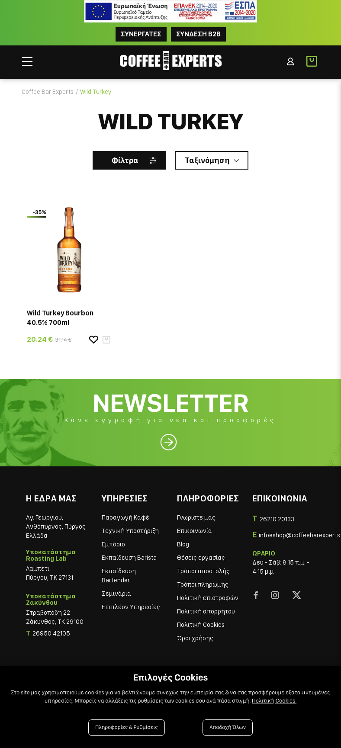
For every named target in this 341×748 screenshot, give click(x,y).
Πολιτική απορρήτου (206, 611)
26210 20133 (277, 519)
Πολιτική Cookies (201, 625)
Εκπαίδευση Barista (129, 558)
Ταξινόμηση (207, 160)
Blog (183, 544)
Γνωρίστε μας (196, 517)
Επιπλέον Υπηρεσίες (131, 607)
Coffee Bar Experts (48, 92)
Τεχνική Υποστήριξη (130, 531)
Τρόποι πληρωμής (202, 584)
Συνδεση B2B (198, 34)
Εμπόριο (113, 544)
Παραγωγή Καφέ (125, 517)
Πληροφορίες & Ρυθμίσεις (126, 727)
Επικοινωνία (194, 531)
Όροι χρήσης (195, 638)
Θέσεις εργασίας (201, 558)
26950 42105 (51, 633)
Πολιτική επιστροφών (207, 598)
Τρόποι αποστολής (203, 571)
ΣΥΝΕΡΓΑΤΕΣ (141, 34)
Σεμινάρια (116, 593)
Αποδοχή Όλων (227, 727)
